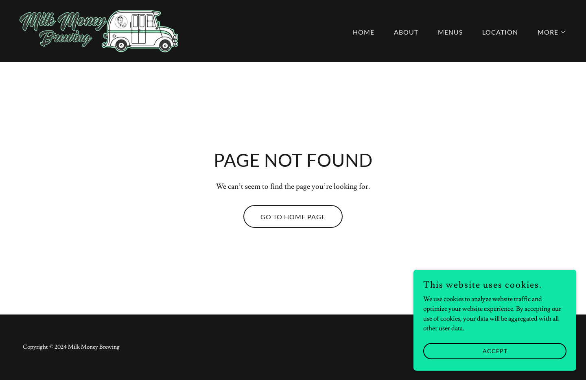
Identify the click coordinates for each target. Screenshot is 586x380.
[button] (548, 32)
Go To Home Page (293, 217)
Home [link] (363, 32)
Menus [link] (450, 32)
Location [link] (500, 32)
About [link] (406, 32)
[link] (99, 30)
